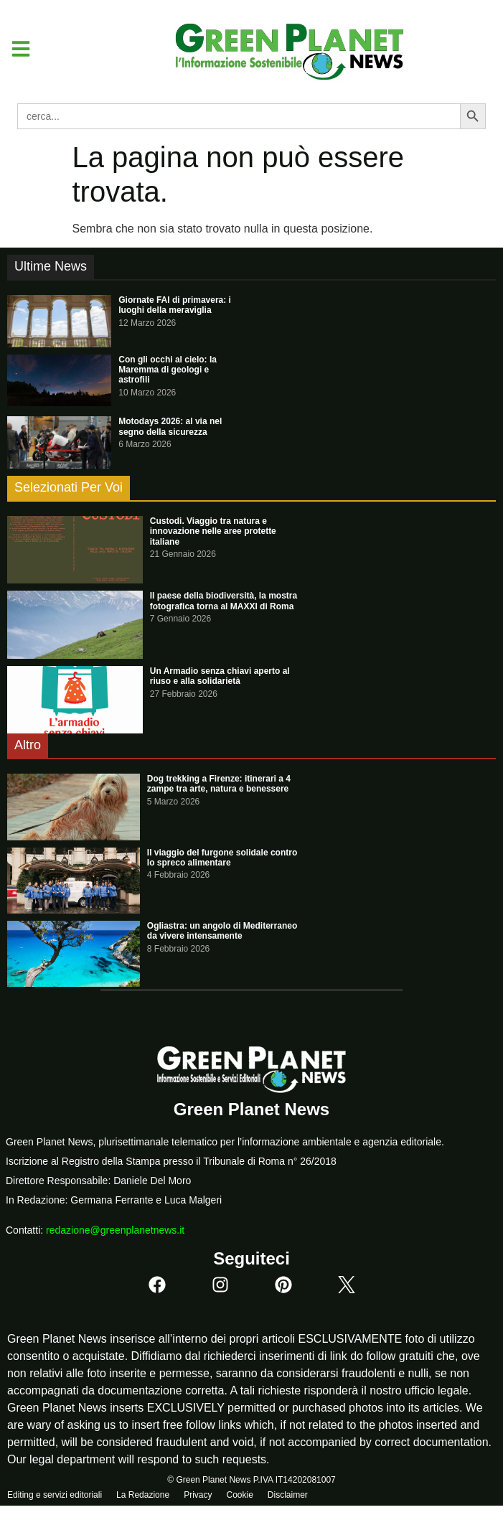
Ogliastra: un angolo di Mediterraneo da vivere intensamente (222, 931)
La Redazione (142, 1495)
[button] (15, 49)
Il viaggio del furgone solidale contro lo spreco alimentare (222, 858)
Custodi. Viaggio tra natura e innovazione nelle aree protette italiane (213, 531)
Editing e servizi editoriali (54, 1495)
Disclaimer (288, 1495)
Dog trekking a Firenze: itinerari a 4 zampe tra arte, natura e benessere (219, 784)
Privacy (198, 1495)
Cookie (239, 1495)
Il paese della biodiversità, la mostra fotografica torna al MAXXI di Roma (223, 601)
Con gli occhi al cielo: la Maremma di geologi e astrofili (167, 370)
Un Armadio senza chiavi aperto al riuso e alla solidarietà (220, 676)
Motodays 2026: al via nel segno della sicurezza (170, 426)
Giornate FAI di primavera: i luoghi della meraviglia (174, 305)
